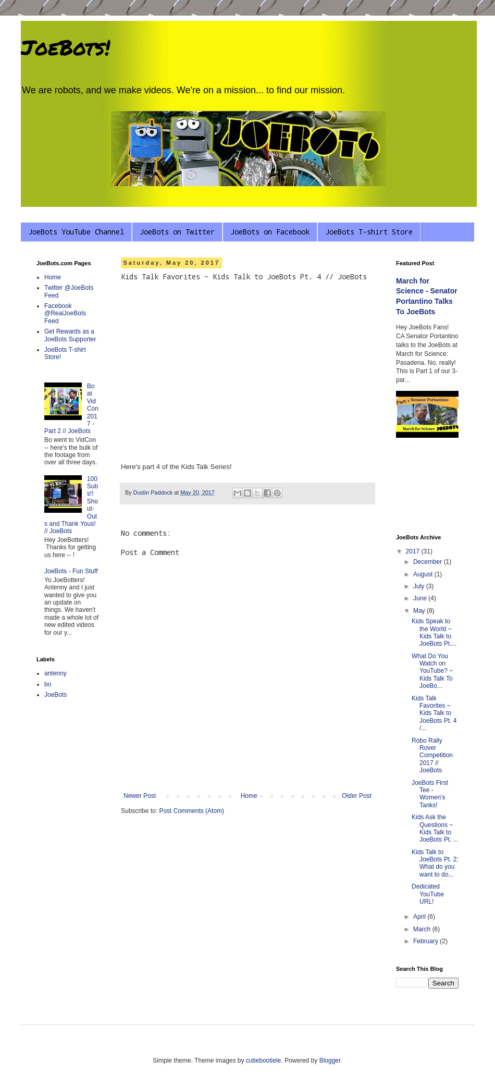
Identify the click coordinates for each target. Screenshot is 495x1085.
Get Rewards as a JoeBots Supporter (70, 335)
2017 (414, 551)
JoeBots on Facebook (270, 232)
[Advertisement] (427, 487)
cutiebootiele (263, 1060)
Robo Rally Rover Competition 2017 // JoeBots (432, 755)
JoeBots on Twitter (177, 232)
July (419, 586)
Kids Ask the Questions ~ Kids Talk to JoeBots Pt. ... (435, 828)
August (424, 574)
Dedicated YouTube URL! (428, 894)
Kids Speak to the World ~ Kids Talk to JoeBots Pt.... (434, 632)
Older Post (357, 795)
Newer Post (139, 795)
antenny (55, 673)
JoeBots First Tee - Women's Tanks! (430, 794)
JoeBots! (65, 47)
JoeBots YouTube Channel (76, 232)
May (420, 610)
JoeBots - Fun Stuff (71, 571)
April (420, 916)
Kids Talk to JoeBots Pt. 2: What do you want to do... (435, 863)
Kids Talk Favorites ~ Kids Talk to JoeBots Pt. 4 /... (434, 713)
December (428, 561)
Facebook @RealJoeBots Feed (65, 313)
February (426, 941)
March (422, 929)
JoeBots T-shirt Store (369, 232)
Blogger (330, 1060)
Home (249, 795)
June (420, 598)
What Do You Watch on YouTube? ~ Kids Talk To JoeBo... (432, 671)
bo (47, 684)
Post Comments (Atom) (191, 811)
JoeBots (55, 694)
